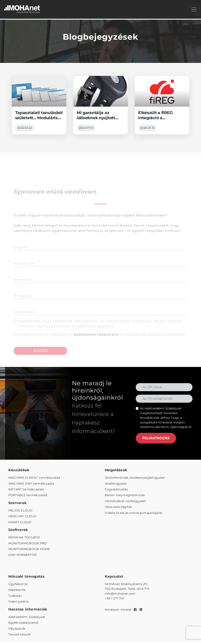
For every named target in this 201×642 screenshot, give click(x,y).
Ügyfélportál (18, 584)
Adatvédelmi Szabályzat (163, 408)
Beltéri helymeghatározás (125, 495)
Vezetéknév (24, 269)
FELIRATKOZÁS (155, 438)
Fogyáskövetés (116, 489)
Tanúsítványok (19, 634)
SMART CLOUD (20, 522)
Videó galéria (18, 601)
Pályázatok (16, 628)
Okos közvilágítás (118, 507)
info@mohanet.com (120, 594)
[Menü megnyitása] (194, 9)
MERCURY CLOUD (22, 516)
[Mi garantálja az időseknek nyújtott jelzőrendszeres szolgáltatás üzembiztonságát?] (100, 105)
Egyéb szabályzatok (23, 623)
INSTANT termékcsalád (26, 489)
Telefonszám (25, 318)
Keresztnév (24, 286)
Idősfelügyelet (116, 483)
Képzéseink (17, 590)
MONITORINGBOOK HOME (29, 549)
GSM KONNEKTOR (22, 555)
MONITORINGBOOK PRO (27, 543)
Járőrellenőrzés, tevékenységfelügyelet (135, 478)
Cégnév (20, 253)
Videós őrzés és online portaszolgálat (133, 513)
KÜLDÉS (40, 357)
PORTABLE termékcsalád (27, 495)
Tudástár (15, 596)
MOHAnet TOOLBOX (24, 537)
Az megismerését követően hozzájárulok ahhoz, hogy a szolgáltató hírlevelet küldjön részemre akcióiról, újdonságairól (165, 418)
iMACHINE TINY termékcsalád (31, 483)
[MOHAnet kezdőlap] (22, 9)
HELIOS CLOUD (20, 510)
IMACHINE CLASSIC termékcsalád (34, 478)
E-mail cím (23, 302)
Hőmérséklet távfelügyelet (125, 501)
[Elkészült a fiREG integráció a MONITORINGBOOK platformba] (161, 105)
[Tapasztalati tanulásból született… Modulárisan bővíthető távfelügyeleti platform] (39, 105)
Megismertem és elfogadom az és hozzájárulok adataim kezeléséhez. (102, 340)
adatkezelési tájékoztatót (96, 340)
